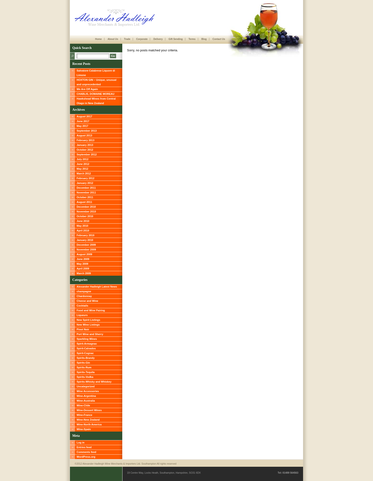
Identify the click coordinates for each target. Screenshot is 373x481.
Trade (127, 39)
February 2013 (85, 140)
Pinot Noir (83, 329)
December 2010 (86, 206)
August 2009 (84, 254)
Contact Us (218, 39)
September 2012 (87, 154)
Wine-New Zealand (88, 419)
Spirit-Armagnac (87, 343)
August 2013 (84, 135)
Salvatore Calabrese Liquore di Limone (96, 73)
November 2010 (86, 211)
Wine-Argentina (86, 395)
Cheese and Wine (87, 300)
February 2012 (85, 178)
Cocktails (82, 305)
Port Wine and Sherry (90, 334)
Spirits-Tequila (86, 372)
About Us (113, 39)
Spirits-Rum (84, 367)
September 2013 (87, 130)
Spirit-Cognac (85, 353)
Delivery (158, 39)
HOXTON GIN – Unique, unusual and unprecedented (96, 82)
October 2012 (85, 149)
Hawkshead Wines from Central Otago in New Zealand (96, 101)
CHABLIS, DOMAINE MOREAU (95, 93)
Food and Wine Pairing (91, 310)
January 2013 (85, 145)
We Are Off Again (87, 89)
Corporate (141, 39)
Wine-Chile (83, 405)
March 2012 (84, 173)
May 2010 (82, 225)
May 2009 (82, 263)
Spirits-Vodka (85, 376)
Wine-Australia (86, 400)
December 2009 (86, 244)
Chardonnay (84, 296)
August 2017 (84, 116)
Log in (80, 442)
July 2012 (82, 159)
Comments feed (86, 452)
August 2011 (84, 202)
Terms (191, 39)
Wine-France (84, 415)
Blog (203, 39)
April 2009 (83, 268)
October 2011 (85, 197)
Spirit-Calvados (86, 348)
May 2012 (82, 168)
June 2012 (83, 164)
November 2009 (86, 249)
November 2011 (86, 192)
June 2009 (83, 259)
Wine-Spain (84, 429)
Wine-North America (89, 424)
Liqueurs (82, 315)
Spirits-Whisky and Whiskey (94, 381)
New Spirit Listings (88, 319)
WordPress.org (86, 456)
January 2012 (85, 183)
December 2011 (86, 187)
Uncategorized (86, 386)
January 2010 (85, 240)
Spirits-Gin (83, 362)
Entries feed (84, 447)
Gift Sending (175, 39)
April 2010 (83, 230)
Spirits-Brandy (86, 357)
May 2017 (82, 126)
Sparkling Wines (87, 338)
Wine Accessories (88, 391)
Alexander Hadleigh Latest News (97, 286)
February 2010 (85, 235)
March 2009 (84, 273)
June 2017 (83, 121)
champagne (84, 291)
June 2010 (83, 221)
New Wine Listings (88, 324)
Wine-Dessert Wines (89, 410)
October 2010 (85, 216)
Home (98, 39)
